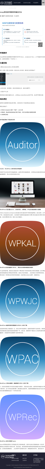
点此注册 (20, 110)
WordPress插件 (17, 2)
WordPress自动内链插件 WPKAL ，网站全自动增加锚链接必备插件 (16, 267)
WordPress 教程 (12, 8)
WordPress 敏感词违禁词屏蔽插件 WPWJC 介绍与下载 (13, 325)
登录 (43, 2)
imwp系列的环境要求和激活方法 (11, 12)
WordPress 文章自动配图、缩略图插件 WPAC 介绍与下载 (14, 383)
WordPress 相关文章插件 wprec (8, 441)
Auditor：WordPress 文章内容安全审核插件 (11, 168)
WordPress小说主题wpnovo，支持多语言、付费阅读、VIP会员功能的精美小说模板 (20, 209)
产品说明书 (35, 2)
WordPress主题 (26, 2)
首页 (10, 2)
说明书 (17, 16)
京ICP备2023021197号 (33, 465)
